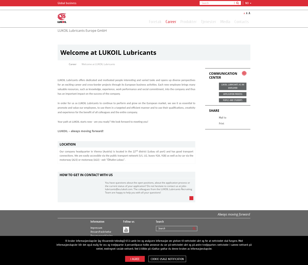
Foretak (155, 21)
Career (171, 21)
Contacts (241, 21)
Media (225, 21)
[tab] (126, 144)
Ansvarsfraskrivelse (100, 231)
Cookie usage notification (167, 259)
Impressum (96, 228)
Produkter (188, 21)
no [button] (248, 3)
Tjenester (208, 21)
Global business (69, 3)
